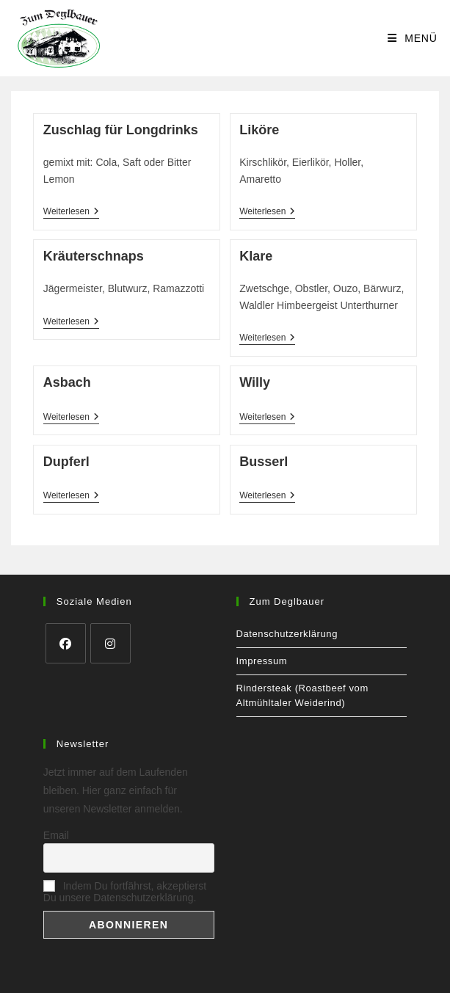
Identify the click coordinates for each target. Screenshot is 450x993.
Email (56, 835)
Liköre (259, 130)
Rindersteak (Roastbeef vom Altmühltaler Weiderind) (302, 695)
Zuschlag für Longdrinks (120, 130)
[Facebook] (66, 643)
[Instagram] (110, 643)
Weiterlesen (71, 212)
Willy (254, 382)
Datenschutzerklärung (287, 633)
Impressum (262, 660)
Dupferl (66, 461)
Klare (255, 256)
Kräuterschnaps (93, 256)
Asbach (67, 382)
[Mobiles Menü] (413, 38)
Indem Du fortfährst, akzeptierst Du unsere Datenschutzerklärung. (124, 891)
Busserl (263, 461)
